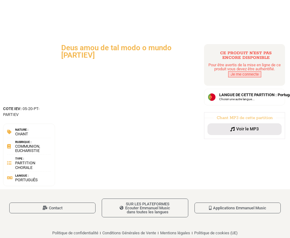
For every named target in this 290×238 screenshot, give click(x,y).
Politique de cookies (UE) (216, 233)
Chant (21, 134)
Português (26, 180)
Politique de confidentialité (75, 233)
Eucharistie (27, 150)
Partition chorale (25, 165)
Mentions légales (175, 233)
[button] (244, 129)
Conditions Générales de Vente (129, 233)
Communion (27, 146)
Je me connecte (245, 74)
